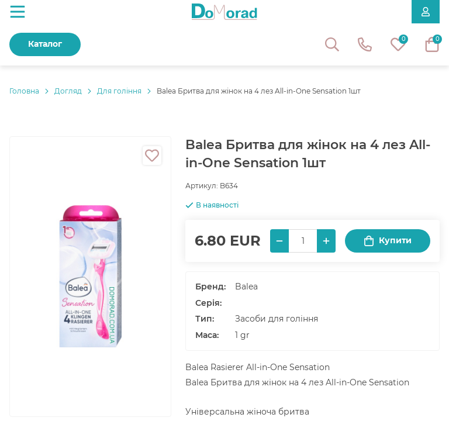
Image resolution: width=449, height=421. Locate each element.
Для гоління (119, 91)
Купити (388, 240)
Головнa (24, 91)
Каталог (45, 44)
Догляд (68, 91)
